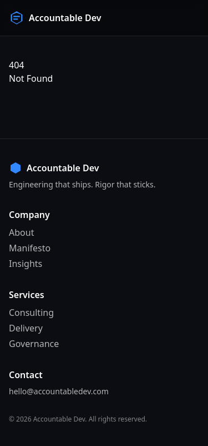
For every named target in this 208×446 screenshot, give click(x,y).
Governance (34, 344)
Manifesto (29, 248)
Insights (25, 263)
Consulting (31, 312)
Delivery (26, 328)
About (21, 232)
